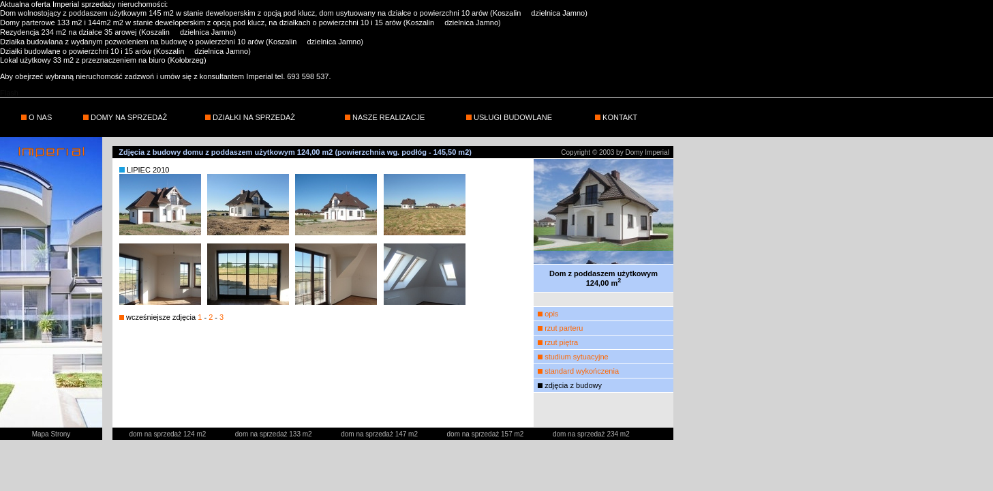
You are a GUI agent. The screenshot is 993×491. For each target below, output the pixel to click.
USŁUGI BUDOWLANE (512, 117)
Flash (9, 93)
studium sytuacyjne (577, 357)
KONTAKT (618, 117)
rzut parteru (564, 328)
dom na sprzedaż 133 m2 (274, 434)
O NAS (39, 117)
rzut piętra (561, 342)
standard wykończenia (582, 371)
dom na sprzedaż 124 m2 (168, 434)
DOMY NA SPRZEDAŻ (128, 117)
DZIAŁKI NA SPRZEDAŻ (253, 117)
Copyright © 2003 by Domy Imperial (615, 152)
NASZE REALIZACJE (387, 117)
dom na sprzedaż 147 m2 (380, 434)
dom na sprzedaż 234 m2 (591, 434)
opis (551, 314)
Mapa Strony (51, 434)
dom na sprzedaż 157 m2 (486, 434)
